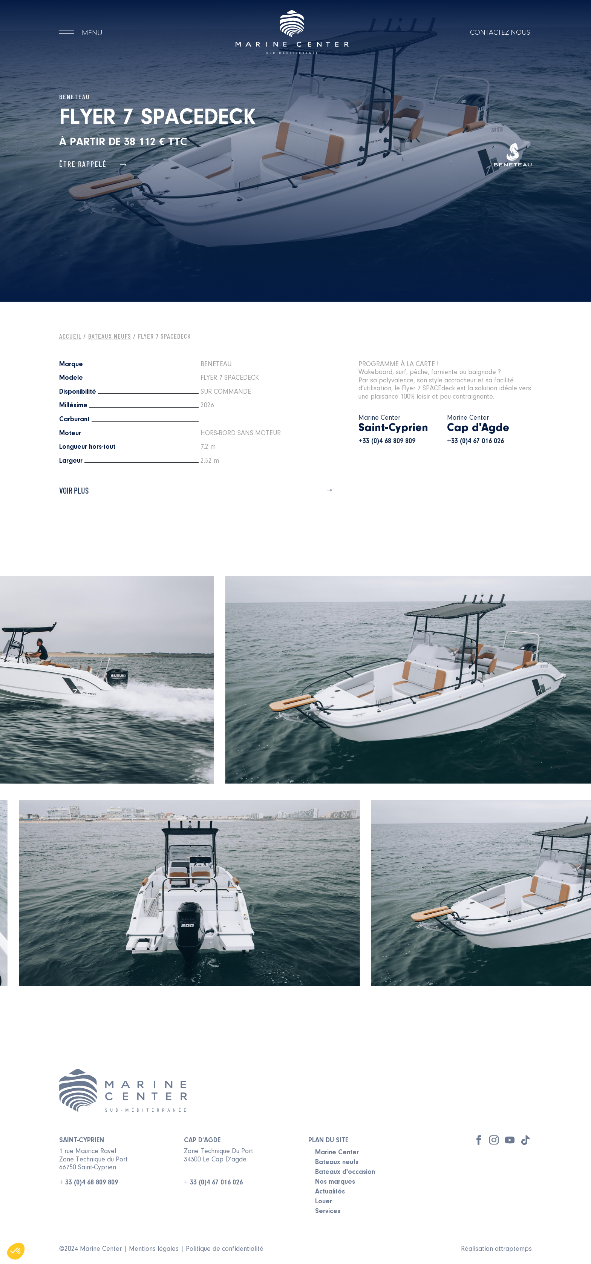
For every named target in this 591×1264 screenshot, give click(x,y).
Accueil (70, 336)
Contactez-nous (500, 33)
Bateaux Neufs (109, 336)
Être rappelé (93, 163)
